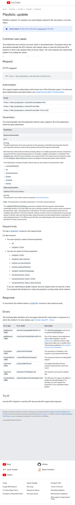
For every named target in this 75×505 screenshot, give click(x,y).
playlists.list (48, 341)
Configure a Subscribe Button (13, 494)
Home (4, 9)
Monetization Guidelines (59, 494)
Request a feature (33, 490)
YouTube (15, 2)
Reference (37, 9)
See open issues (32, 494)
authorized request (42, 197)
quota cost (42, 29)
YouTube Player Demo (10, 490)
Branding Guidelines (58, 490)
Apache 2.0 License (41, 414)
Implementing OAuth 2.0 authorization (50, 92)
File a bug (30, 487)
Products (12, 9)
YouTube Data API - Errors (44, 320)
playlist (14, 231)
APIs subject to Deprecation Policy (60, 498)
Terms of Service (57, 487)
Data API (29, 9)
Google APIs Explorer (10, 487)
